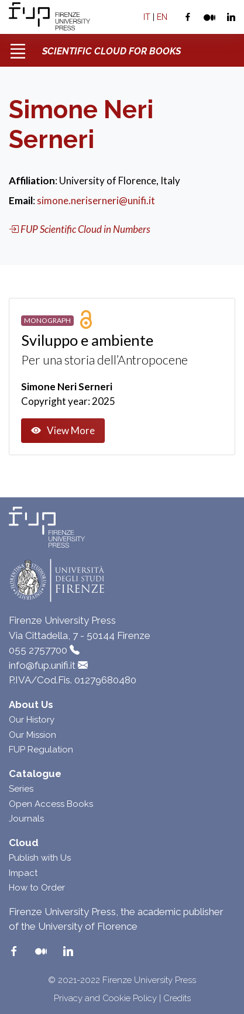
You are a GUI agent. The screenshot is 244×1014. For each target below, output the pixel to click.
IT (146, 17)
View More (63, 430)
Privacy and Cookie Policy (105, 998)
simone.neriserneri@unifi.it (96, 200)
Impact (23, 873)
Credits (177, 998)
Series (21, 788)
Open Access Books (51, 804)
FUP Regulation (41, 749)
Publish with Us (40, 858)
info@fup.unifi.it (42, 665)
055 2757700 (38, 650)
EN (162, 17)
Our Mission (32, 735)
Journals (26, 818)
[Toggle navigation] (17, 47)
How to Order (37, 887)
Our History (31, 719)
